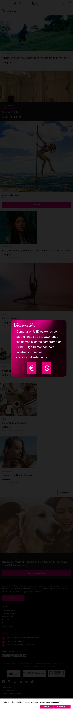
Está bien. (46, 706)
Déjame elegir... (62, 706)
